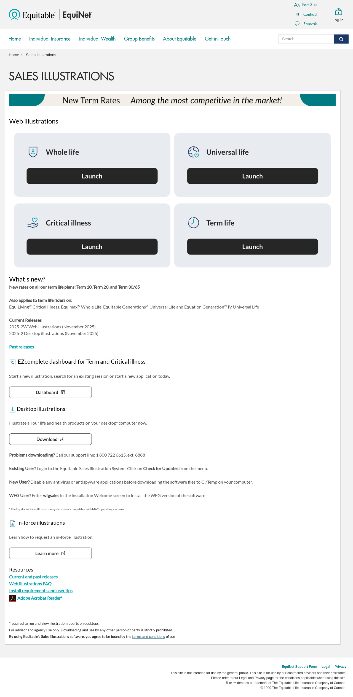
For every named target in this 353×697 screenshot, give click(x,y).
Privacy (340, 667)
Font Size (305, 4)
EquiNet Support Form (299, 667)
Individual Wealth (97, 42)
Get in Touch (218, 38)
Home (15, 38)
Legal (326, 667)
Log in (338, 14)
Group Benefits (139, 42)
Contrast (306, 14)
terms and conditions (148, 636)
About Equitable (179, 38)
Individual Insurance (50, 42)
